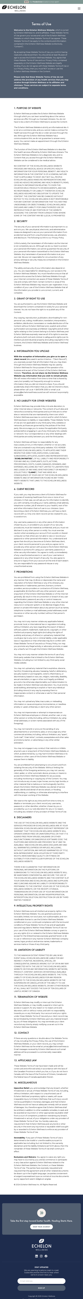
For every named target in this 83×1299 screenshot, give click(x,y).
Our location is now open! (44, 2)
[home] (14, 8)
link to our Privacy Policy (53, 238)
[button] (79, 8)
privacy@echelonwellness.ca (26, 392)
